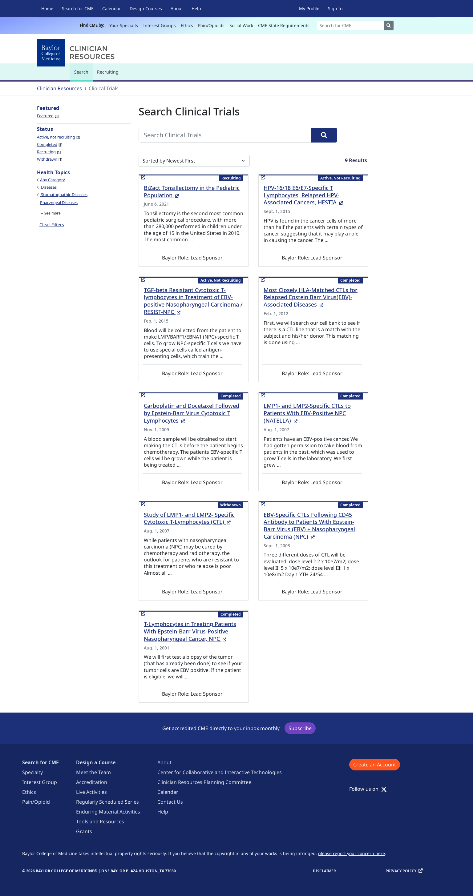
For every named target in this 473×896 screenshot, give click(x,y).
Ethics (187, 25)
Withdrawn (49, 159)
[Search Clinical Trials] (225, 135)
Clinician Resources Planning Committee (204, 782)
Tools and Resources (100, 821)
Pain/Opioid (36, 801)
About (177, 8)
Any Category (52, 180)
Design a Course (95, 762)
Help (196, 8)
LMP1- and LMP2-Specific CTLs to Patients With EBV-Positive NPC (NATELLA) (307, 413)
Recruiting (108, 72)
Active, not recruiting (58, 137)
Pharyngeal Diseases (59, 202)
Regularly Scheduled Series (107, 801)
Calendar (111, 8)
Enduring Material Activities (108, 811)
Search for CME (78, 8)
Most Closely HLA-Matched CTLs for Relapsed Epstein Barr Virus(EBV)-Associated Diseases (311, 297)
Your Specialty (123, 25)
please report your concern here (351, 853)
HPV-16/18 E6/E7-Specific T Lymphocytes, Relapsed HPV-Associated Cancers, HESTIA (303, 195)
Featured (48, 116)
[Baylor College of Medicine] (77, 52)
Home (47, 8)
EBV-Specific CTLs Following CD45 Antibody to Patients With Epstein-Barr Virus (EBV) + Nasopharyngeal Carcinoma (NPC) (309, 525)
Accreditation (91, 782)
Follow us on (368, 789)
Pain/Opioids (211, 25)
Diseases (48, 187)
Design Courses (146, 8)
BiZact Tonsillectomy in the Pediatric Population (192, 191)
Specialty (32, 772)
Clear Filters (51, 224)
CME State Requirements (283, 25)
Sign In (335, 8)
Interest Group (39, 782)
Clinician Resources (59, 88)
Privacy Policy (401, 871)
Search (83, 74)
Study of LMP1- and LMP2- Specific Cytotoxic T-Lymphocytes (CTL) (189, 518)
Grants (84, 831)
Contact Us (170, 801)
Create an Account (374, 764)
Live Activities (91, 792)
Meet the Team (93, 772)
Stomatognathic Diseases (63, 194)
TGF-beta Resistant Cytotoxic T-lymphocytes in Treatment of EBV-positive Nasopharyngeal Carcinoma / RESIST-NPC (193, 301)
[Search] (350, 25)
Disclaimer (324, 871)
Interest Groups (159, 25)
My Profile (309, 8)
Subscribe (300, 728)
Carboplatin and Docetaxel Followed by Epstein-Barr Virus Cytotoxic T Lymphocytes (191, 413)
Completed (49, 144)
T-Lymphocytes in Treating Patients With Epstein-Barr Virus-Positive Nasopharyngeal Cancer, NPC (190, 631)
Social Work (241, 25)
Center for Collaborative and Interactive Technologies (219, 772)
